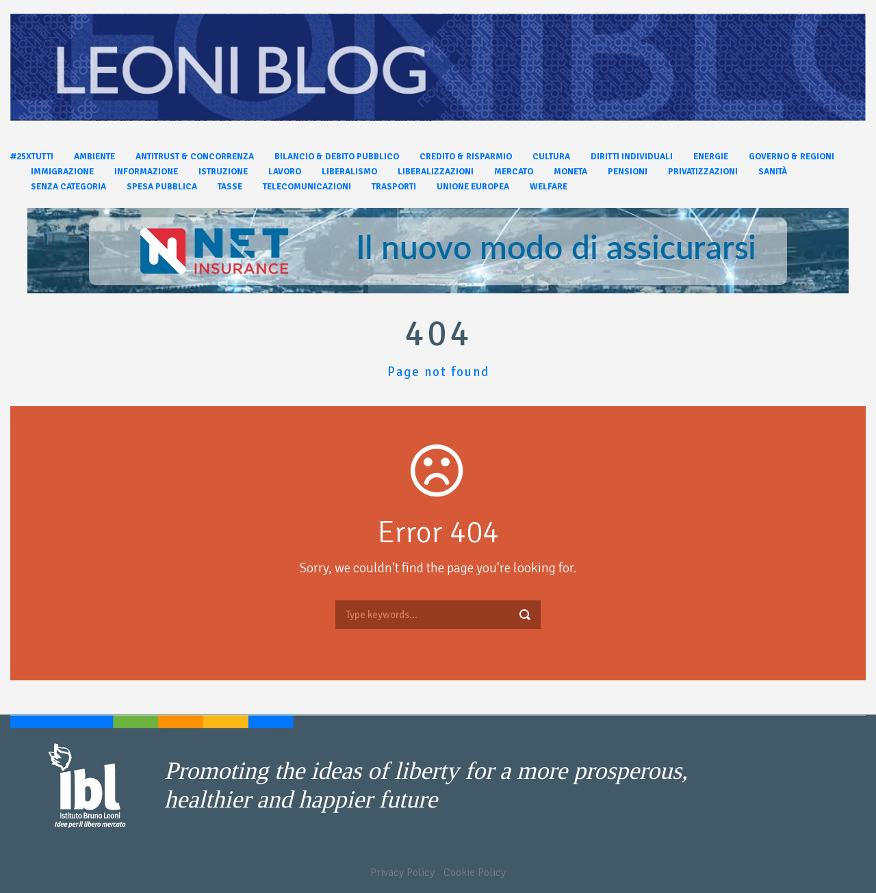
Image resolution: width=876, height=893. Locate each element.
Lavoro (284, 171)
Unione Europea (473, 186)
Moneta (570, 171)
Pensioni (627, 171)
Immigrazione (62, 171)
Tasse (230, 186)
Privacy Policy (402, 872)
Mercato (513, 171)
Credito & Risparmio (466, 156)
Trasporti (394, 186)
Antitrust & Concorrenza (195, 156)
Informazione (146, 171)
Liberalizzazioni (436, 171)
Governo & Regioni (791, 156)
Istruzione (223, 171)
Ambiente (94, 156)
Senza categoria (68, 186)
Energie (710, 156)
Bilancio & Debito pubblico (336, 156)
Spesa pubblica (162, 186)
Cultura (551, 156)
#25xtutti (31, 156)
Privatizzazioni (703, 171)
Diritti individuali (632, 156)
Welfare (548, 186)
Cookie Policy (474, 872)
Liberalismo (349, 171)
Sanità (772, 171)
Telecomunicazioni (307, 186)
